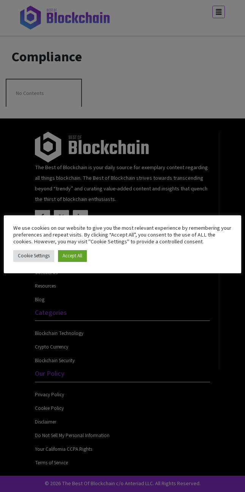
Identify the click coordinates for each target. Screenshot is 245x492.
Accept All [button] (72, 255)
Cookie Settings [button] (34, 255)
